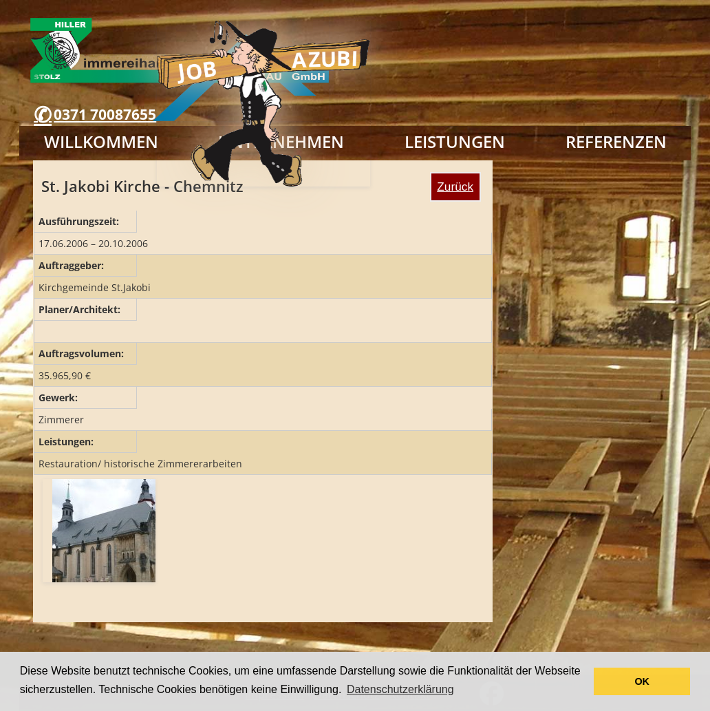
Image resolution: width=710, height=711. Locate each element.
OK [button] (641, 681)
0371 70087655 (105, 114)
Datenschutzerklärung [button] (400, 689)
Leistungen (455, 141)
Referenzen (616, 141)
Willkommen (101, 141)
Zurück (455, 186)
